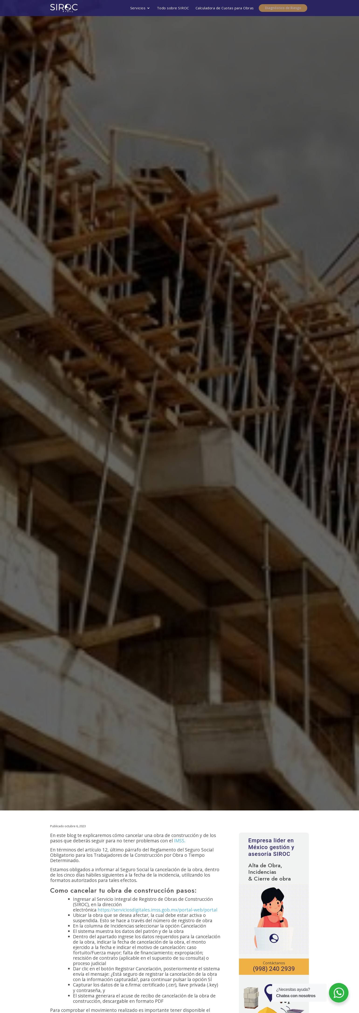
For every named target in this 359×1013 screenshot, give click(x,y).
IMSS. (180, 840)
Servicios (138, 8)
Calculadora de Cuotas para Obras (225, 8)
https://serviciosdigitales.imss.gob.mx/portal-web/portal (157, 910)
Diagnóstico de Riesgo (284, 8)
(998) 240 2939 (274, 968)
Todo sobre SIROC (173, 8)
